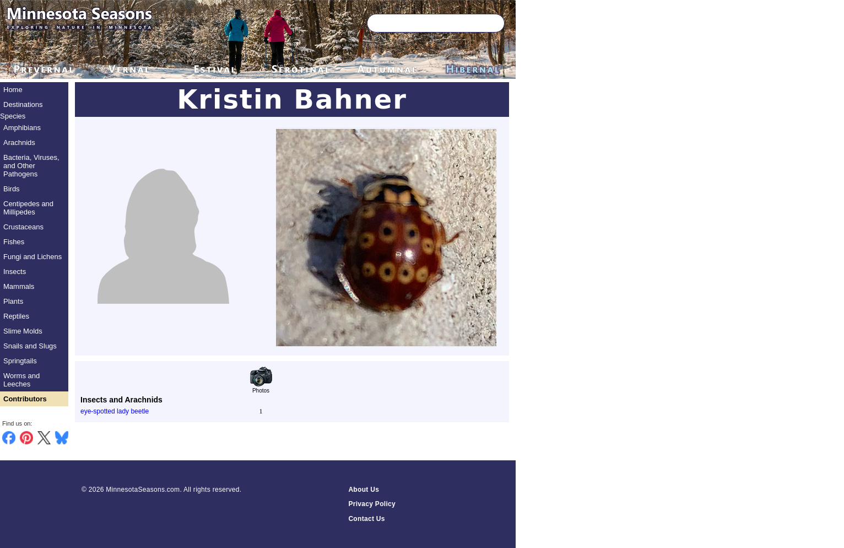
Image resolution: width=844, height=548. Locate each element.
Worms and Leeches (21, 380)
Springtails (20, 361)
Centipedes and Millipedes (28, 208)
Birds (11, 189)
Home (13, 89)
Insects (14, 271)
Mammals (18, 286)
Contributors (25, 399)
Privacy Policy (372, 504)
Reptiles (16, 316)
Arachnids (19, 142)
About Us (363, 489)
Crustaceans (23, 227)
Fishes (13, 242)
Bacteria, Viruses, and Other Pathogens (31, 165)
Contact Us (366, 519)
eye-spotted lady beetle (114, 411)
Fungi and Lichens (32, 256)
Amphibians (22, 127)
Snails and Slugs (30, 346)
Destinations (23, 104)
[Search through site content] (419, 23)
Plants (13, 301)
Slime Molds (22, 331)
